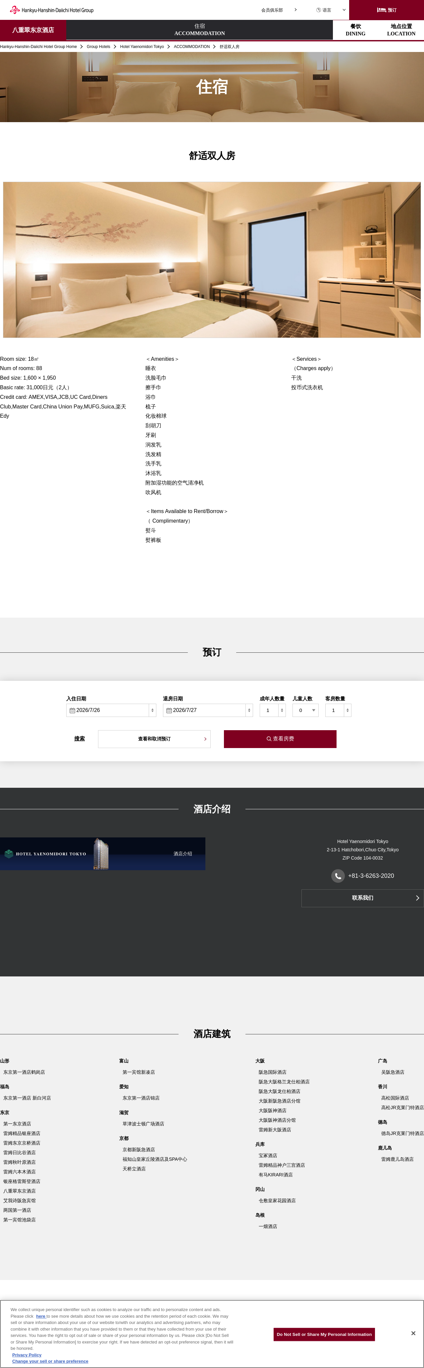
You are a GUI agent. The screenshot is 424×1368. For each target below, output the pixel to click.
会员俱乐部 (272, 10)
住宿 (95, 30)
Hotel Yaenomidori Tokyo (142, 47)
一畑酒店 (268, 1226)
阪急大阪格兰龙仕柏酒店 (284, 1081)
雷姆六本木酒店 (19, 1171)
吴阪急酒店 (392, 1072)
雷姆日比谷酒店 (19, 1152)
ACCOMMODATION (192, 47)
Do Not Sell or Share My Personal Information (324, 1334)
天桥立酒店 (134, 1168)
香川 (382, 1086)
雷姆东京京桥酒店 (21, 1143)
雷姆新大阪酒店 (275, 1129)
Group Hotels (98, 47)
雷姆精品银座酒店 (21, 1133)
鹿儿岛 (385, 1148)
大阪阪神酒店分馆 (277, 1120)
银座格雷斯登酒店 (21, 1181)
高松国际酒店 (395, 1098)
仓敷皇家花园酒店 (277, 1200)
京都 (124, 1138)
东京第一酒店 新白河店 (27, 1098)
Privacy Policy (26, 1354)
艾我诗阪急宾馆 (19, 1200)
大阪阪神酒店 (273, 1110)
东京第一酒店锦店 (141, 1098)
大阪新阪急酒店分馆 (279, 1101)
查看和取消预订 (154, 738)
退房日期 (173, 698)
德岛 (382, 1122)
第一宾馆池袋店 (19, 1219)
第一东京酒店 (17, 1123)
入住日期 (76, 698)
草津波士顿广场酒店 (143, 1123)
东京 (4, 1112)
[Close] (413, 1333)
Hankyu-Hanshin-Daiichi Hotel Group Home (38, 47)
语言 (323, 10)
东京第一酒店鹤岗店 (24, 1072)
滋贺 (124, 1112)
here (41, 1316)
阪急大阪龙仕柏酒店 (279, 1091)
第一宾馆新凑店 (139, 1072)
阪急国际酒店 (273, 1072)
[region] (212, 1334)
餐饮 (153, 30)
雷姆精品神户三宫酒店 (282, 1165)
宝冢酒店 (268, 1155)
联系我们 (362, 898)
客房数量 (335, 698)
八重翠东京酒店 (33, 30)
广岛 (382, 1060)
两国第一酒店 (17, 1210)
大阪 (260, 1060)
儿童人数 (302, 698)
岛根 (260, 1215)
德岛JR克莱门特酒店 (402, 1133)
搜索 (79, 738)
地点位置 (211, 30)
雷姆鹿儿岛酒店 (397, 1159)
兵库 (260, 1144)
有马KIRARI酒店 (276, 1174)
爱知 (124, 1086)
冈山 (260, 1189)
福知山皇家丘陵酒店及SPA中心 (155, 1159)
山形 (4, 1060)
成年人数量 (272, 698)
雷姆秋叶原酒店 (19, 1162)
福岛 (4, 1086)
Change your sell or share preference (50, 1361)
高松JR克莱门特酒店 (402, 1107)
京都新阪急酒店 (139, 1149)
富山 (124, 1060)
